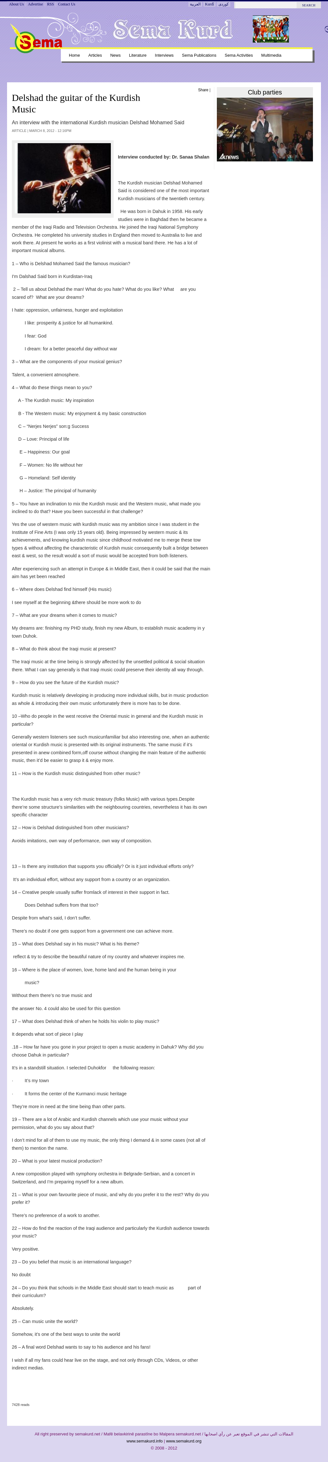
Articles (95, 55)
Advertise (35, 4)
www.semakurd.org (183, 1441)
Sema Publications (199, 55)
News (115, 55)
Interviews (164, 55)
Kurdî (209, 4)
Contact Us (66, 4)
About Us (16, 4)
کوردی (223, 4)
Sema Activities (239, 55)
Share (203, 90)
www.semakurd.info (145, 1441)
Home (74, 55)
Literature (138, 55)
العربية (195, 4)
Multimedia (271, 55)
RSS (50, 4)
